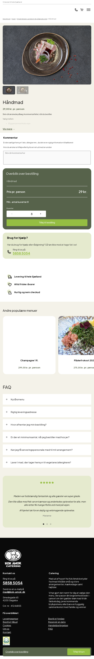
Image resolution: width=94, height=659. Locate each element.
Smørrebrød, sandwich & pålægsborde (32, 19)
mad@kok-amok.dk (14, 595)
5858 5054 (21, 253)
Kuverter (10, 208)
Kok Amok (6, 19)
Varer (14, 19)
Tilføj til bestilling (47, 222)
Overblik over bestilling (16, 651)
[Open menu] (88, 9)
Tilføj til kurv (79, 651)
